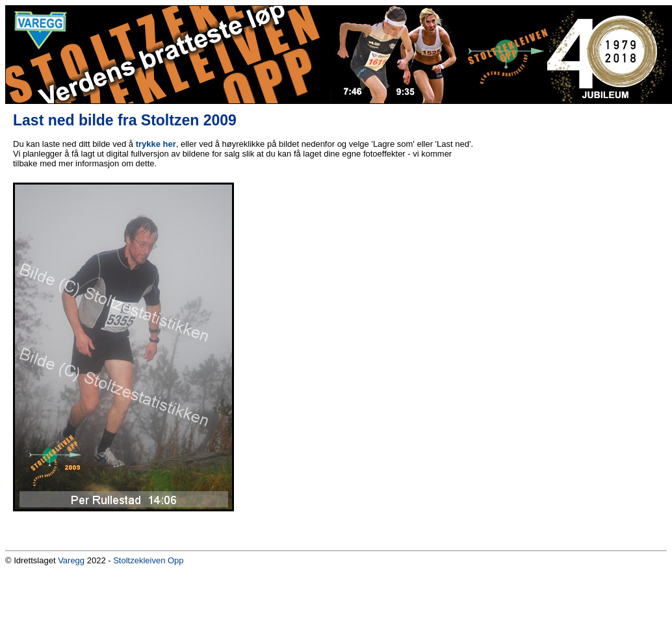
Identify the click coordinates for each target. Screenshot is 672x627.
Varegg (71, 560)
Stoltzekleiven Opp (148, 560)
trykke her (156, 144)
